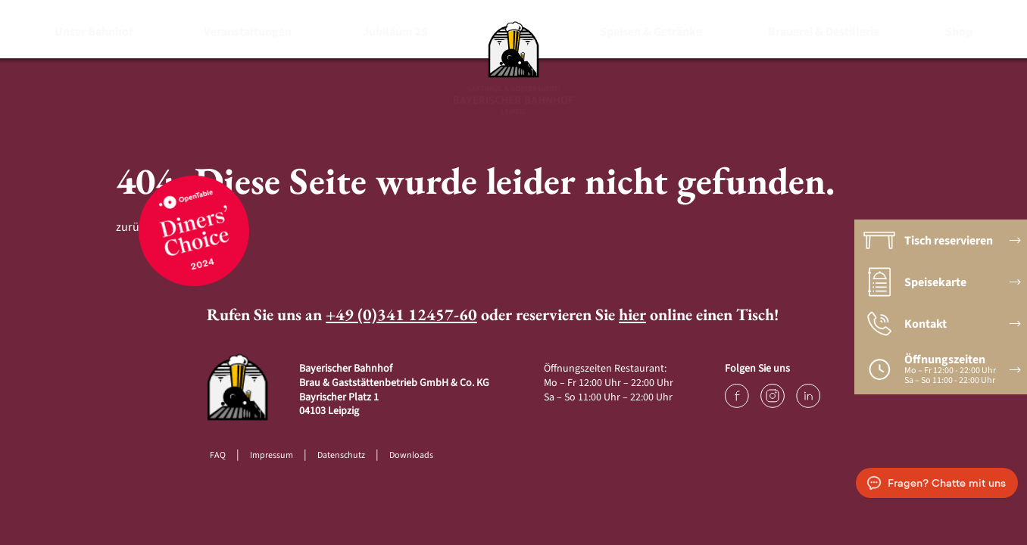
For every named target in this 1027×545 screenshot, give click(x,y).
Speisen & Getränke (651, 31)
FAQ (218, 455)
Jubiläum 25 (395, 31)
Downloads (411, 455)
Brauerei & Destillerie (823, 31)
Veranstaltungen (248, 31)
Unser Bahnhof (94, 31)
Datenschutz (341, 455)
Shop (958, 31)
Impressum (271, 455)
